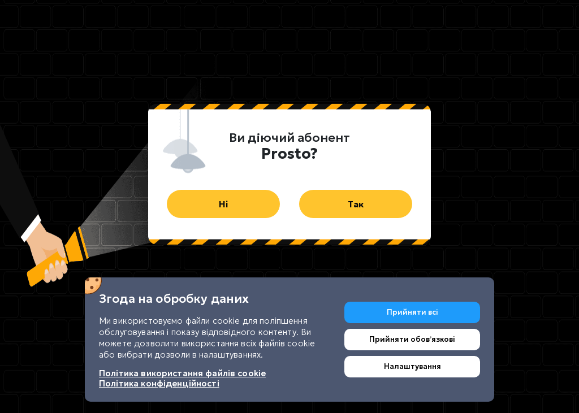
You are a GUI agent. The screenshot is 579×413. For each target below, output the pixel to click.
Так (356, 204)
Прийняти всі (412, 312)
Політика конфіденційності (159, 383)
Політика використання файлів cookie (182, 373)
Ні (223, 204)
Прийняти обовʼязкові (412, 339)
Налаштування (412, 366)
